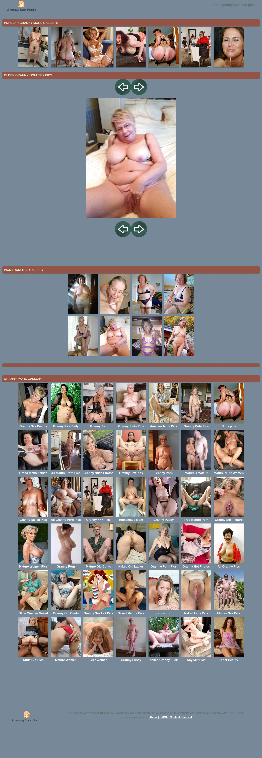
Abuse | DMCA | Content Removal (170, 744)
